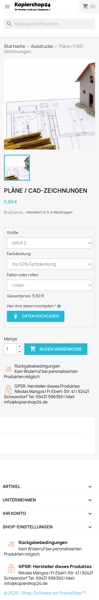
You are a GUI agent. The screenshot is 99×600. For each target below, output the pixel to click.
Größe (12, 232)
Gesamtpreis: (19, 295)
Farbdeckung (19, 253)
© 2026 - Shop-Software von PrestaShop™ (45, 593)
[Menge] (10, 349)
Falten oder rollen (23, 274)
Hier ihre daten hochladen (31, 305)
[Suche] (49, 23)
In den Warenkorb (56, 349)
